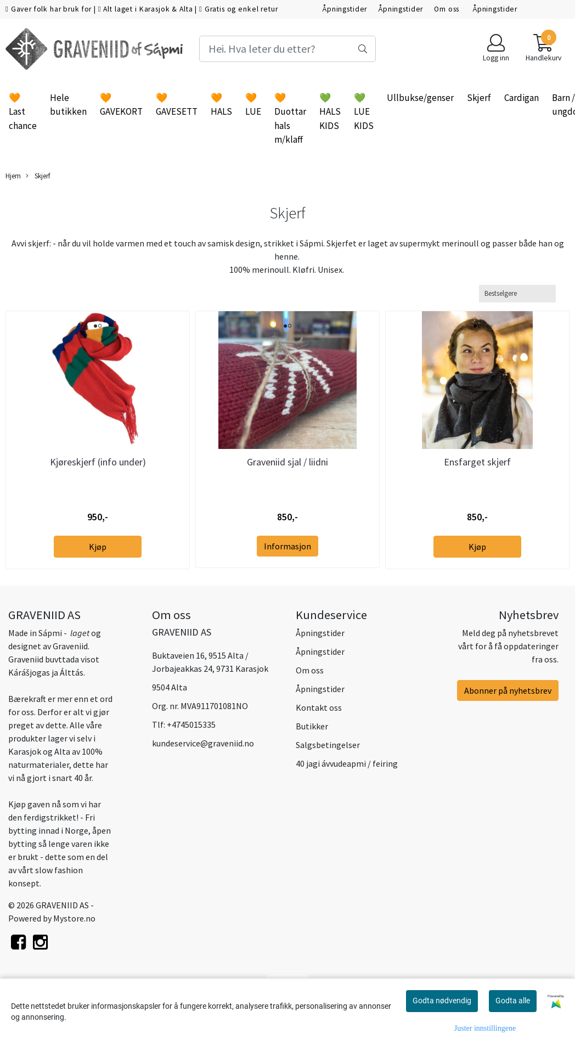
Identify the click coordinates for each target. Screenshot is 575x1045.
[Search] (287, 49)
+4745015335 (191, 724)
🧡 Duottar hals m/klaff (290, 119)
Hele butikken (68, 105)
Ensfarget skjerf (477, 462)
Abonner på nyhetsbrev (507, 690)
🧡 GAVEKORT (121, 105)
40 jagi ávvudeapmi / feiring (347, 763)
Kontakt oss (319, 707)
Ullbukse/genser (420, 98)
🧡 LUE (253, 105)
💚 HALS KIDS (330, 112)
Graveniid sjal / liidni (287, 462)
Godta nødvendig (442, 1000)
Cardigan (521, 98)
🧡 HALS (221, 105)
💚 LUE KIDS (364, 112)
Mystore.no (74, 918)
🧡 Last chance (23, 112)
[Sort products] (517, 293)
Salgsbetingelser (328, 744)
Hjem (13, 175)
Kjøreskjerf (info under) (98, 462)
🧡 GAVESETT (177, 105)
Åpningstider (344, 9)
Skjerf (479, 98)
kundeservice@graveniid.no (203, 743)
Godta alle (512, 1000)
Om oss (447, 9)
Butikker (312, 726)
